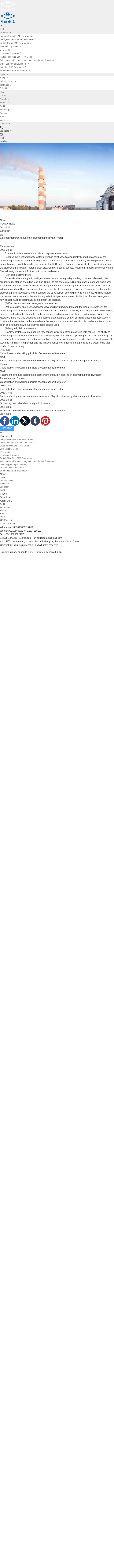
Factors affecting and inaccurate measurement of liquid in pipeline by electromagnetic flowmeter (50, 360)
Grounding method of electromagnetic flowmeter (25, 403)
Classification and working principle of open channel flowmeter (33, 353)
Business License (9, 548)
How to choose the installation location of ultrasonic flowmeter (32, 410)
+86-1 (7, 534)
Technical (5, 227)
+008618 (16, 527)
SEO (21, 548)
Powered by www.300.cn (49, 552)
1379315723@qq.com (20, 538)
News (3, 220)
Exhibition (5, 231)
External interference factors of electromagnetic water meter (31, 389)
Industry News (7, 223)
